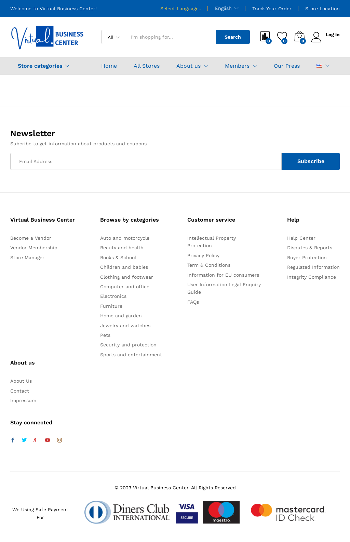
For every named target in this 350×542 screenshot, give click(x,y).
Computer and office (124, 286)
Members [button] (237, 66)
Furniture (111, 306)
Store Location (322, 8)
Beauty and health (122, 247)
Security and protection (128, 344)
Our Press (287, 66)
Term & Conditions (208, 265)
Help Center (301, 238)
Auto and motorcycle (124, 238)
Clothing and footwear (126, 277)
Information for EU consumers (223, 275)
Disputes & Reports (309, 247)
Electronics (113, 296)
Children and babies (124, 267)
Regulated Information (313, 267)
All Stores (147, 66)
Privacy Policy (203, 255)
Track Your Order (272, 8)
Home (109, 66)
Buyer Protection (307, 257)
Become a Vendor (30, 238)
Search (233, 37)
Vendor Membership (33, 247)
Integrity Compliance (311, 277)
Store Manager (27, 257)
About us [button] (188, 66)
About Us (21, 381)
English (223, 8)
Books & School (118, 257)
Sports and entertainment (131, 354)
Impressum (23, 400)
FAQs (193, 302)
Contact (19, 391)
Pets (105, 335)
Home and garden (121, 315)
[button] (319, 66)
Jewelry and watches (125, 325)
